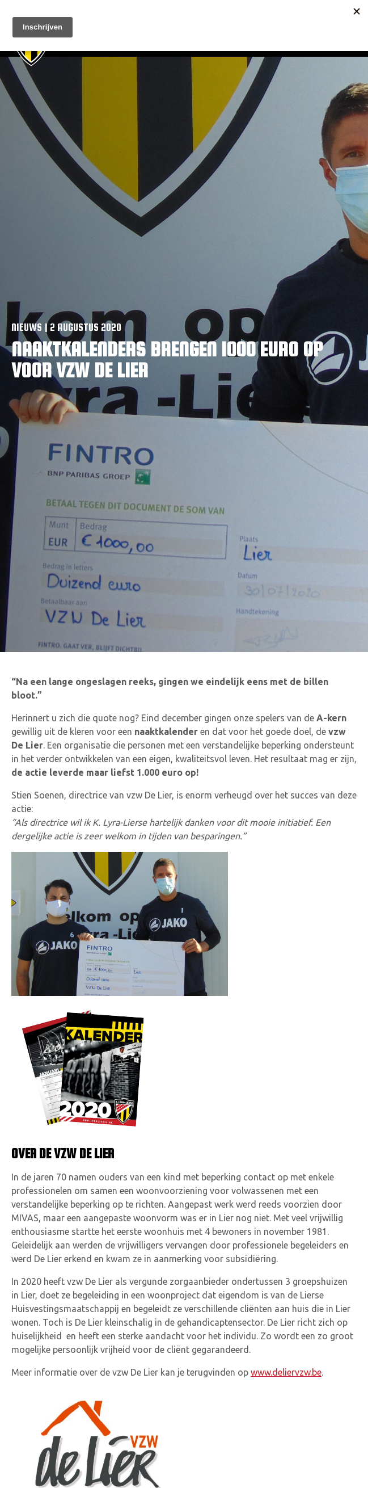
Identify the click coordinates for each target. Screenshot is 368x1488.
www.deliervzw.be (286, 1372)
